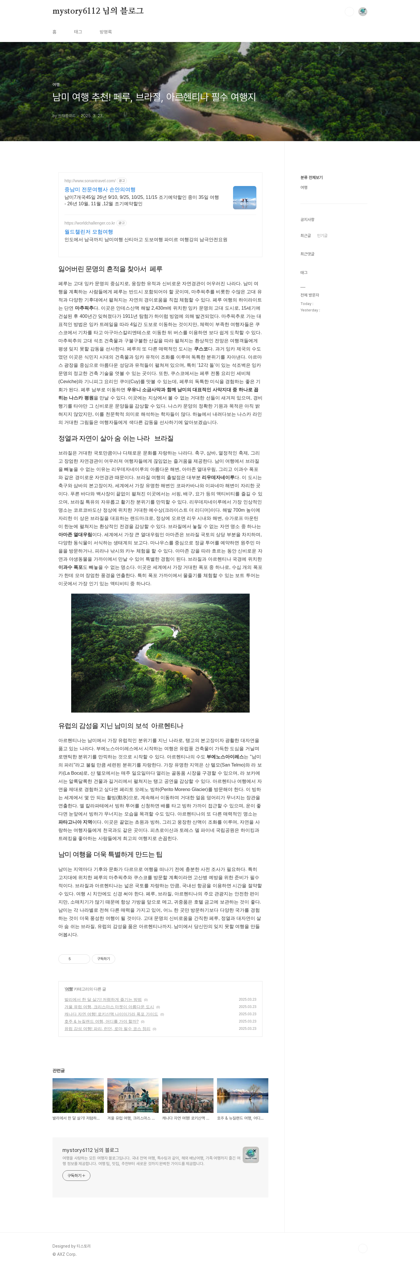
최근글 (305, 410)
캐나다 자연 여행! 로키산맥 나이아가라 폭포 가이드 (111, 1014)
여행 (69, 989)
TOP (363, 1248)
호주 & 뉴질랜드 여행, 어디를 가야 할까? (101, 1021)
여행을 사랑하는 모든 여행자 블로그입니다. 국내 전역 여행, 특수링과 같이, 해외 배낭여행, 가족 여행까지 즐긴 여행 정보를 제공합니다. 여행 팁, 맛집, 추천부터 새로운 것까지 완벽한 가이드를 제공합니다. (151, 1161)
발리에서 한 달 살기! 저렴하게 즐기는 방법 (103, 999)
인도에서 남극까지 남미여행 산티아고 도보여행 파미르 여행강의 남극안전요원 (146, 239)
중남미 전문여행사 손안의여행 (100, 189)
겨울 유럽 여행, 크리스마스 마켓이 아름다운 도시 (109, 1006)
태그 (78, 32)
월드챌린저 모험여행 (88, 232)
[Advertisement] (334, 256)
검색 (349, 11)
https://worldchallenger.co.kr (89, 223)
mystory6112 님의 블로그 (98, 11)
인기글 (322, 410)
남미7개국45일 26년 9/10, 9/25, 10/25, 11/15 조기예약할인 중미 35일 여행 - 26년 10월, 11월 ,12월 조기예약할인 (141, 200)
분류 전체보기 (311, 352)
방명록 (106, 32)
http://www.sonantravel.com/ (90, 180)
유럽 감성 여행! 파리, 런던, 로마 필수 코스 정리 (107, 1028)
